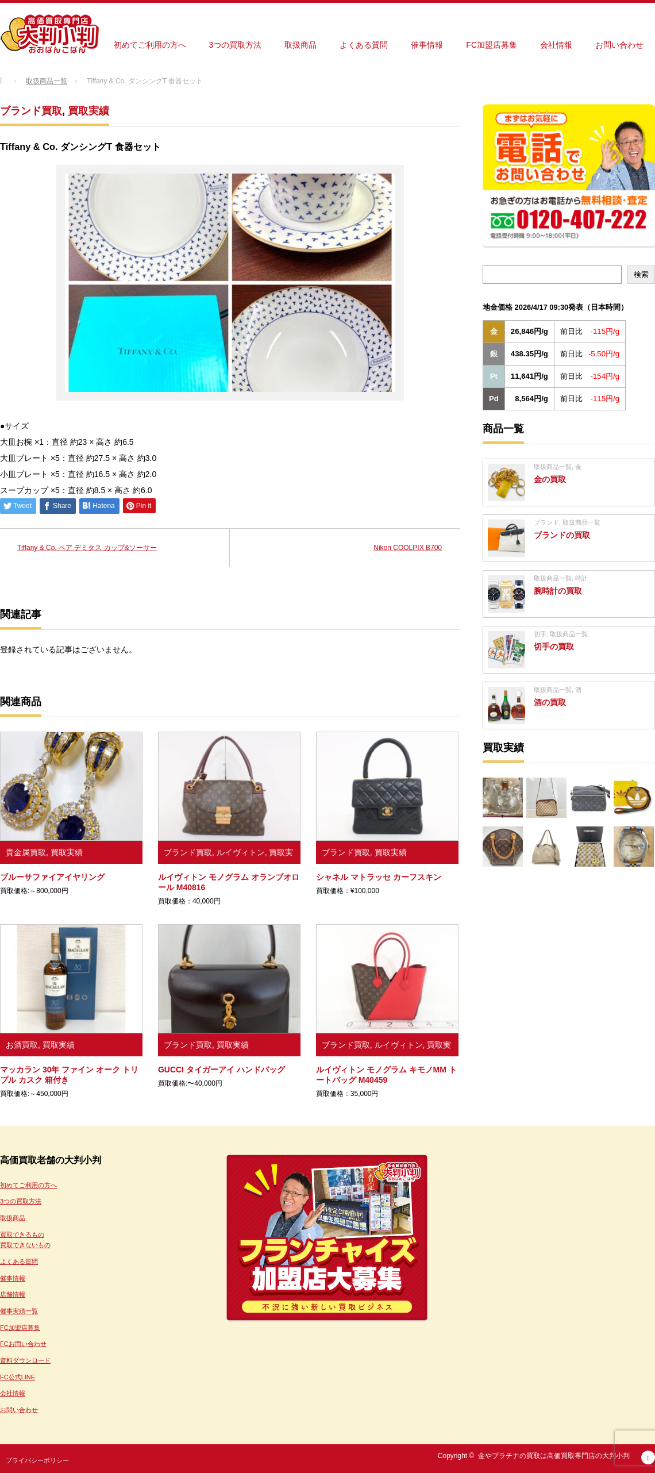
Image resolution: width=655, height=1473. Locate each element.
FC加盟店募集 (491, 44)
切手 (540, 633)
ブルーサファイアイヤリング (52, 877)
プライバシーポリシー (37, 1460)
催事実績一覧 (19, 1310)
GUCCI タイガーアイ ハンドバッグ (221, 1069)
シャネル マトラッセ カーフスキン (378, 877)
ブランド (546, 522)
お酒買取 (22, 1044)
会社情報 (556, 44)
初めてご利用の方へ (150, 44)
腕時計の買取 (558, 590)
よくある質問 (364, 44)
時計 (581, 578)
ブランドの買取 (562, 535)
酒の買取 (550, 702)
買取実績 (88, 111)
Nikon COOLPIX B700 (407, 548)
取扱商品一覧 (553, 466)
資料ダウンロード (25, 1360)
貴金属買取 (26, 852)
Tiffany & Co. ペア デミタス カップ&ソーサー (87, 548)
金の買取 (550, 479)
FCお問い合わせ (23, 1343)
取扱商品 (300, 44)
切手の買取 (554, 646)
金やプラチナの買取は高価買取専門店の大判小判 (554, 1456)
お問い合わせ (619, 44)
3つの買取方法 (235, 44)
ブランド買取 (31, 111)
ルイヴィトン (241, 852)
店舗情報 (12, 1294)
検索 (641, 274)
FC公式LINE (17, 1377)
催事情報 (427, 44)
